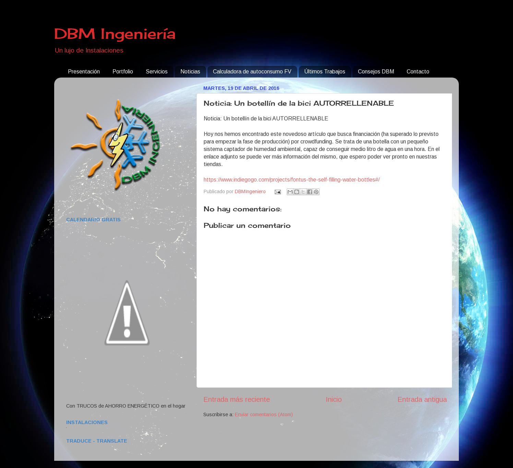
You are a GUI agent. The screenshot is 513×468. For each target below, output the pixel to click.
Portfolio (122, 71)
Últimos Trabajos (324, 71)
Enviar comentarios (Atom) (264, 414)
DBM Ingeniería (115, 33)
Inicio (334, 399)
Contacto (418, 71)
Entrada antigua (422, 399)
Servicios (157, 71)
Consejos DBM (376, 71)
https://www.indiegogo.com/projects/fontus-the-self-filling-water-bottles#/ (292, 180)
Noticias (190, 71)
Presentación (84, 71)
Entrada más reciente (236, 399)
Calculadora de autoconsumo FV (252, 71)
